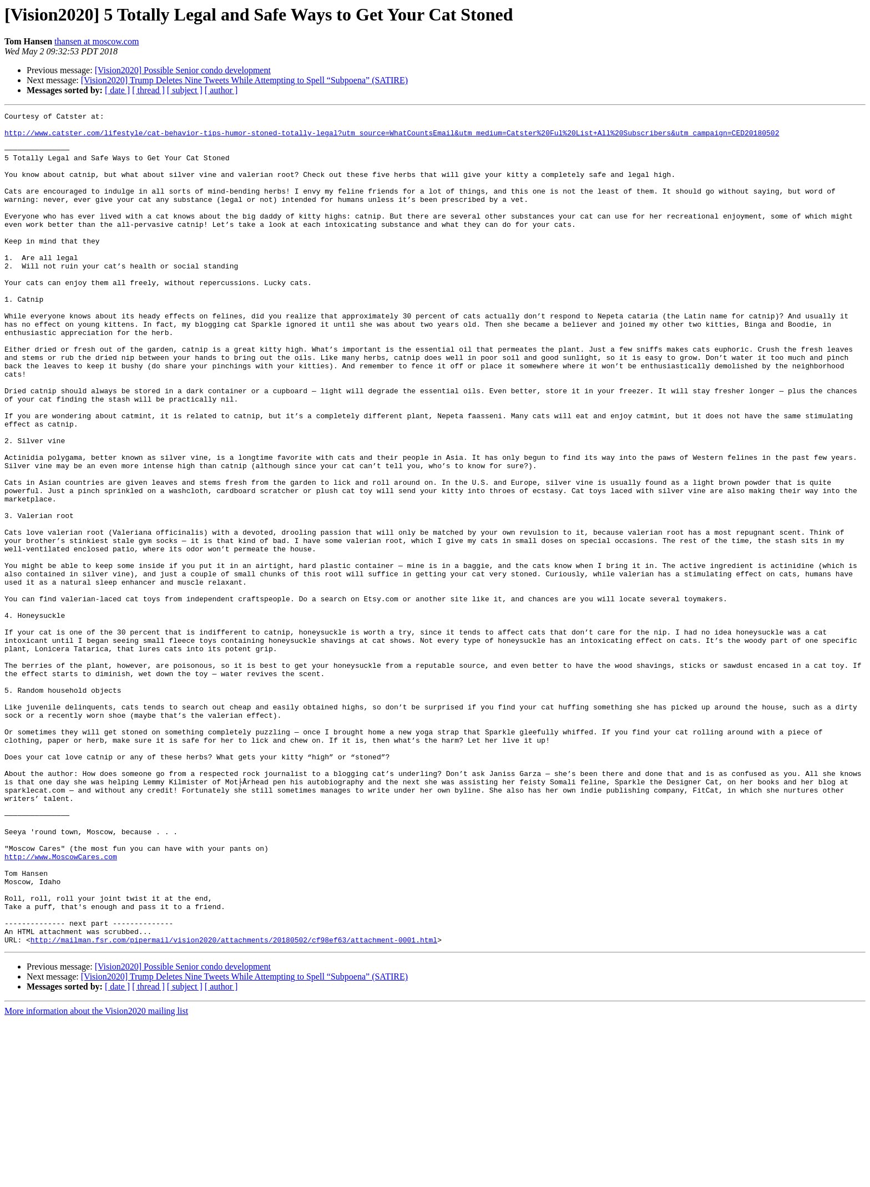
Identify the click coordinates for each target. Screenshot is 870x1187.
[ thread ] (148, 90)
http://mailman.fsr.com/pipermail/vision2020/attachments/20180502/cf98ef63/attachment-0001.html (234, 1106)
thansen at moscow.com (96, 41)
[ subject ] (185, 90)
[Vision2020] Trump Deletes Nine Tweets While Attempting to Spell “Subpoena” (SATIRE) (244, 80)
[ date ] (117, 90)
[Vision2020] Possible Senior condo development (183, 70)
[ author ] (221, 90)
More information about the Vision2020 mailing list (96, 1177)
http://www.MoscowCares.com (60, 1006)
